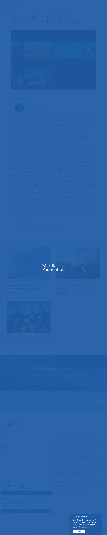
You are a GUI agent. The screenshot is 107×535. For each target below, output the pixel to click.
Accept (78, 532)
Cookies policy (84, 527)
